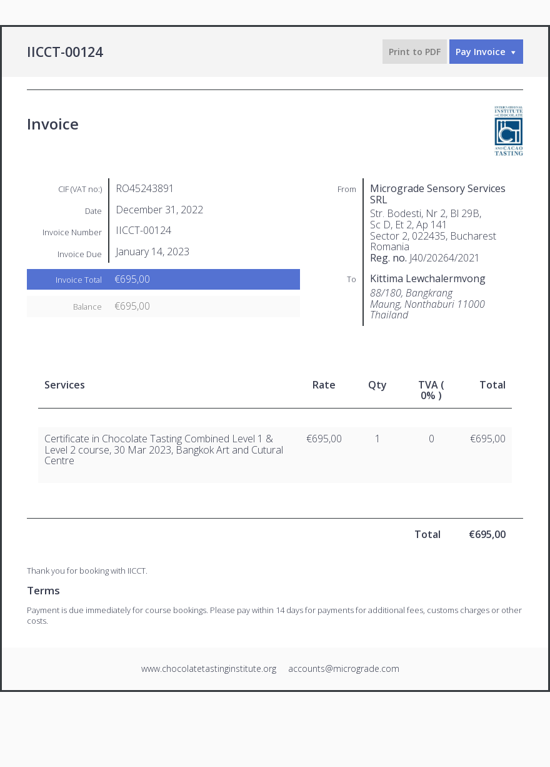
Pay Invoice (481, 52)
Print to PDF (415, 52)
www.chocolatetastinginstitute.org (208, 668)
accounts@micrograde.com (343, 668)
